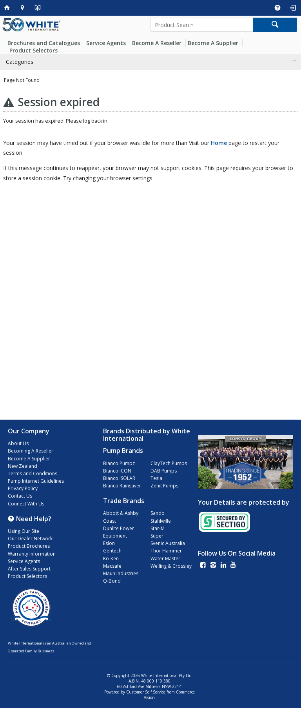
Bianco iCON (117, 470)
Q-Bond (112, 581)
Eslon (109, 543)
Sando (157, 513)
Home (219, 143)
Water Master (165, 558)
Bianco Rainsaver (122, 485)
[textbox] (201, 25)
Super (156, 535)
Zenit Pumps (164, 485)
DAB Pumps (163, 470)
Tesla (156, 478)
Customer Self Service (145, 692)
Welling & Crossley (171, 566)
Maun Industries (120, 573)
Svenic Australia (167, 543)
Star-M (157, 528)
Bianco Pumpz (119, 463)
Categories (19, 61)
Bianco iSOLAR (119, 478)
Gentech (112, 550)
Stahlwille (160, 521)
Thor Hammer (166, 550)
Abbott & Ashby (120, 513)
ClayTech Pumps (168, 463)
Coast (109, 521)
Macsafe (112, 566)
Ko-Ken (111, 558)
